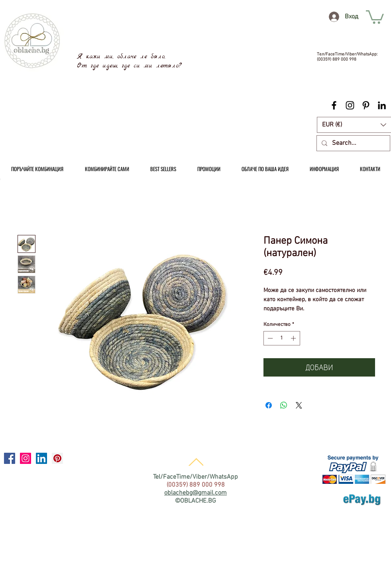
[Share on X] (299, 405)
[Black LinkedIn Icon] (381, 105)
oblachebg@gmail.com (195, 493)
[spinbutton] (281, 338)
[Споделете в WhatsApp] (284, 405)
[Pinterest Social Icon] (57, 458)
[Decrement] (269, 338)
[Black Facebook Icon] (334, 105)
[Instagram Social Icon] (25, 458)
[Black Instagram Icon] (350, 105)
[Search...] (352, 143)
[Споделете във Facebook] (268, 405)
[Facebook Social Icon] (9, 458)
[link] (375, 16)
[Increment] (294, 338)
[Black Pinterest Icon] (365, 105)
